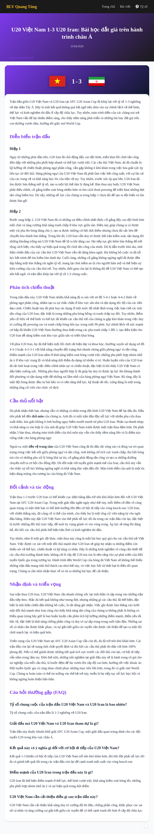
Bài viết (125, 6)
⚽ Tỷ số (141, 6)
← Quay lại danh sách (19, 57)
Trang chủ (108, 6)
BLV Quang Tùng (21, 6)
